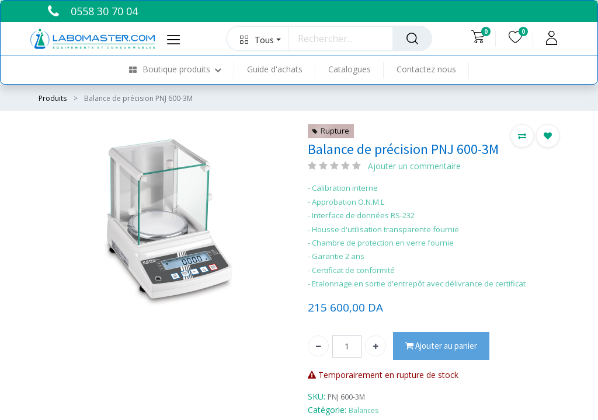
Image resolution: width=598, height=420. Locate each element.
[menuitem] (181, 69)
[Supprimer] (318, 345)
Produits (53, 98)
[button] (257, 38)
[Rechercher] (412, 38)
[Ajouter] (375, 345)
